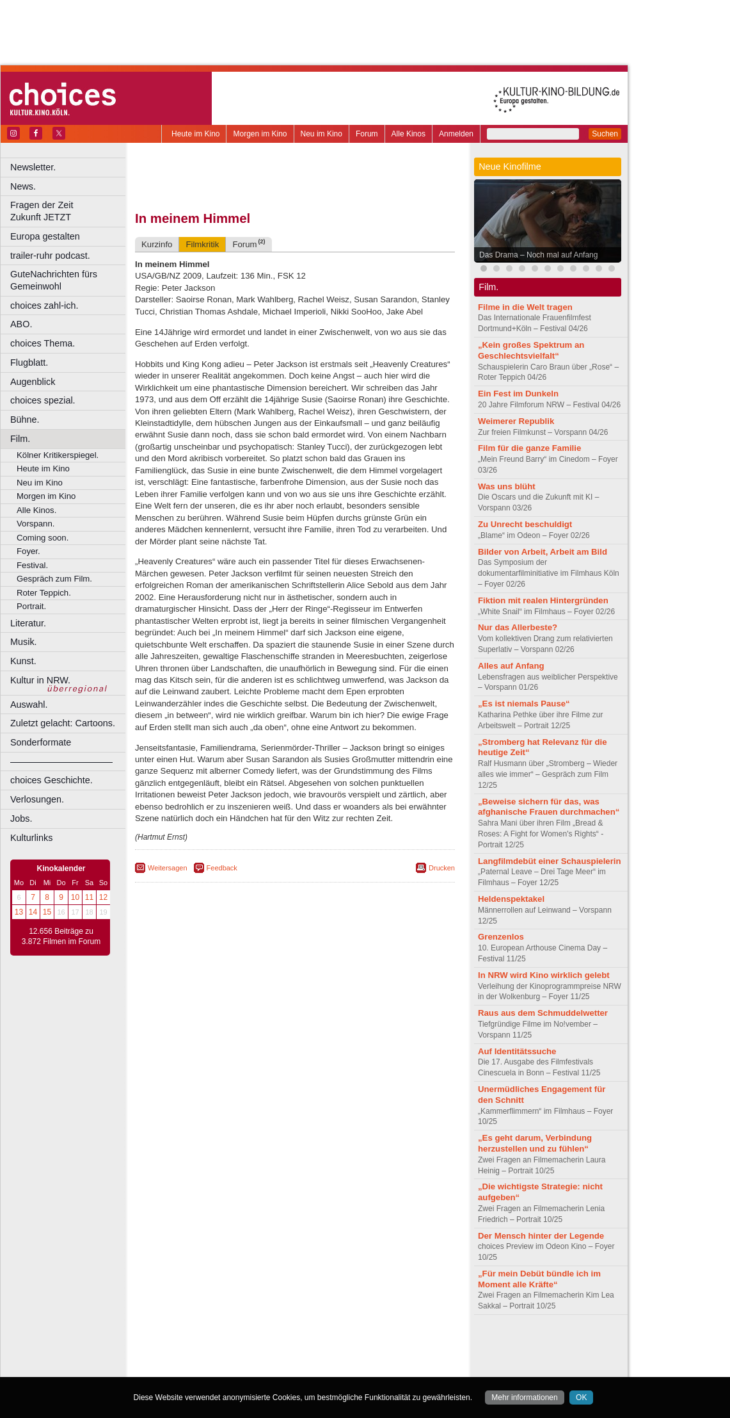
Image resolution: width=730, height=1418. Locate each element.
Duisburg (389, 1367)
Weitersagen (167, 868)
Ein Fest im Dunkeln (518, 393)
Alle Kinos (408, 133)
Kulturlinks (31, 838)
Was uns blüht (507, 486)
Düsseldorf (351, 1367)
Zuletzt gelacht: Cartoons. (62, 723)
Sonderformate (40, 742)
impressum (287, 1345)
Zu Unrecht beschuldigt (525, 524)
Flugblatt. (29, 362)
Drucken (442, 868)
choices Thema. (42, 343)
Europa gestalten (45, 236)
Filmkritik (202, 244)
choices (227, 1356)
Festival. (32, 565)
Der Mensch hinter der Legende (541, 1236)
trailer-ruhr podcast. (50, 255)
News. (23, 186)
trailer (295, 1356)
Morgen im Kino (260, 133)
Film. (20, 439)
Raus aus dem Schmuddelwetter (543, 1013)
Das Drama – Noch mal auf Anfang (538, 254)
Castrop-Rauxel (263, 1367)
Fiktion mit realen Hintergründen (543, 600)
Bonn (225, 1367)
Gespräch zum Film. (54, 578)
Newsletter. (33, 167)
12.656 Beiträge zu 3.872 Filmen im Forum (61, 936)
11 (89, 897)
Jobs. (21, 818)
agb (366, 1345)
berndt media (240, 1345)
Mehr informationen (524, 1397)
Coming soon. (42, 537)
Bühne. (25, 419)
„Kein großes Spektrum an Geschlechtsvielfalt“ (531, 350)
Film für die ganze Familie (529, 448)
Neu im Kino (321, 133)
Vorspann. (35, 523)
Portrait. (31, 606)
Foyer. (28, 551)
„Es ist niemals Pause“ (524, 703)
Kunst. (23, 661)
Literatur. (28, 623)
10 (75, 897)
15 (47, 912)
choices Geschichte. (51, 780)
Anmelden (456, 133)
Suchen (605, 133)
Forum (367, 133)
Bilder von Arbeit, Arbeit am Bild (542, 552)
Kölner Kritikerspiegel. (58, 455)
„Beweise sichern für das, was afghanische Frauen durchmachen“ (548, 807)
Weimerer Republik (516, 421)
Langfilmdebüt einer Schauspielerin (549, 861)
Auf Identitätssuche (517, 1051)
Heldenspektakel (511, 899)
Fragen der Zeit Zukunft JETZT (69, 211)
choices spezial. (42, 400)
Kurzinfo (156, 244)
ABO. (21, 324)
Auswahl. (28, 704)
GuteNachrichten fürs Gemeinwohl (53, 280)
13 (19, 912)
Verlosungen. (37, 799)
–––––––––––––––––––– (61, 761)
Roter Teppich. (44, 593)
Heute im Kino (195, 133)
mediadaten (399, 1345)
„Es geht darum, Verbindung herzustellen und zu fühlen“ (535, 1143)
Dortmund (312, 1367)
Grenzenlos (501, 936)
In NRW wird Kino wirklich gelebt (544, 975)
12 (103, 897)
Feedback (222, 868)
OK (581, 1397)
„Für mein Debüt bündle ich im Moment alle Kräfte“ (539, 1279)
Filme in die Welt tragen (525, 307)
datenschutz (333, 1345)
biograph (192, 1356)
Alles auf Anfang (511, 666)
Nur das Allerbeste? (517, 627)
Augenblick (32, 382)
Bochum (197, 1367)
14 (33, 912)
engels (257, 1356)
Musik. (23, 642)
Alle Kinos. (36, 510)
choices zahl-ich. (44, 305)
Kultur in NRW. (40, 680)
